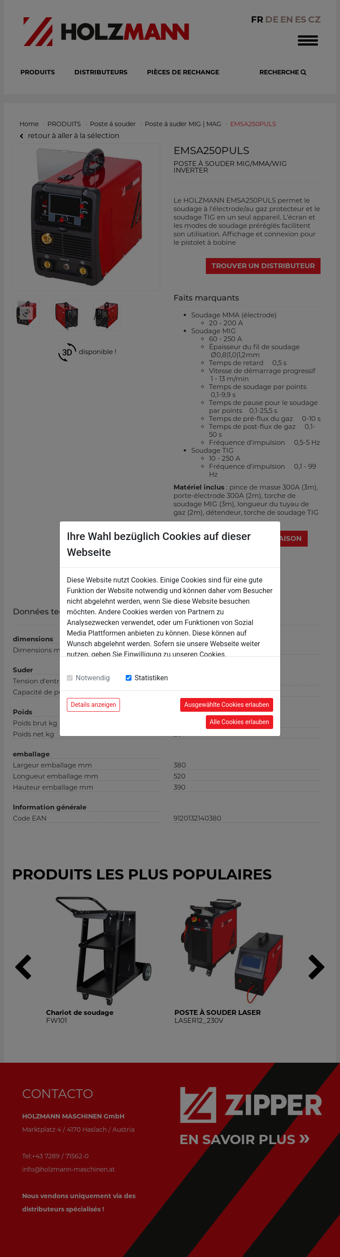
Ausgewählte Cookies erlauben (226, 704)
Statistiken (151, 678)
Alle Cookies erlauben (239, 721)
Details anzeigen (93, 704)
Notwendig (93, 678)
